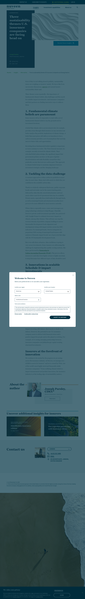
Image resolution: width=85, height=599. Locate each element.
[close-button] (73, 275)
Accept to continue (60, 317)
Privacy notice (18, 314)
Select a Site (18, 295)
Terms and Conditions (20, 304)
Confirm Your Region (20, 287)
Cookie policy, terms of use (31, 314)
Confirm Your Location (49, 287)
